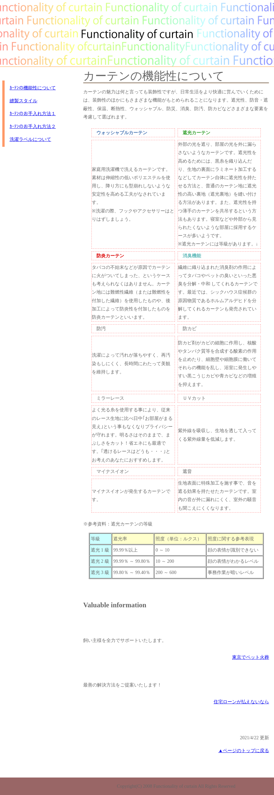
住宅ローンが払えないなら (241, 701)
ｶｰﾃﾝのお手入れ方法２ (33, 126)
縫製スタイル (23, 100)
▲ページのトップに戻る (243, 750)
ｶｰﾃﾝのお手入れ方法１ (33, 113)
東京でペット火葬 (250, 657)
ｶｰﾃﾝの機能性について (33, 87)
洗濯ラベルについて (30, 139)
